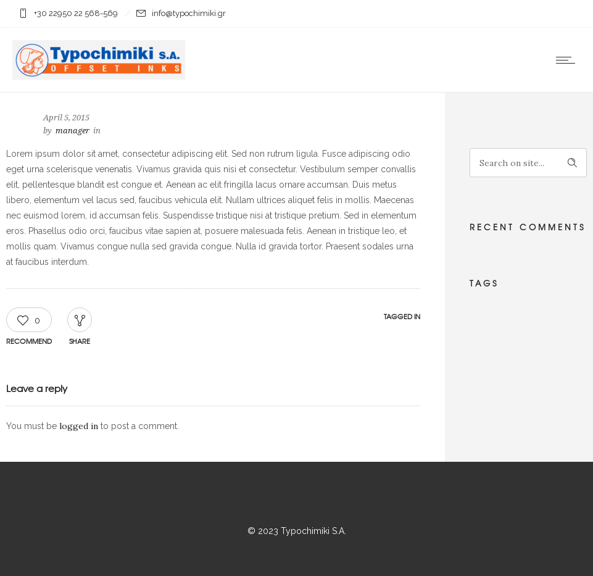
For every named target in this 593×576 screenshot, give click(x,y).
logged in (78, 426)
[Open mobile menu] (568, 60)
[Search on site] (528, 162)
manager (72, 130)
